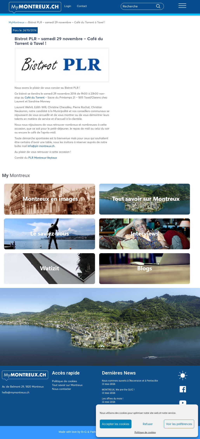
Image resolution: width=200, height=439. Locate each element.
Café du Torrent (35, 97)
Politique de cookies (145, 432)
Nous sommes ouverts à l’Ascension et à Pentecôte (130, 380)
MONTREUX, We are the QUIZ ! (118, 389)
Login (56, 6)
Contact (71, 6)
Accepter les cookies (115, 424)
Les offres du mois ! (112, 398)
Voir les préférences (179, 424)
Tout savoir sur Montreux (67, 385)
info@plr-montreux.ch (41, 146)
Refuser (148, 424)
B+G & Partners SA (92, 431)
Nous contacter (61, 389)
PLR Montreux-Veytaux (42, 157)
